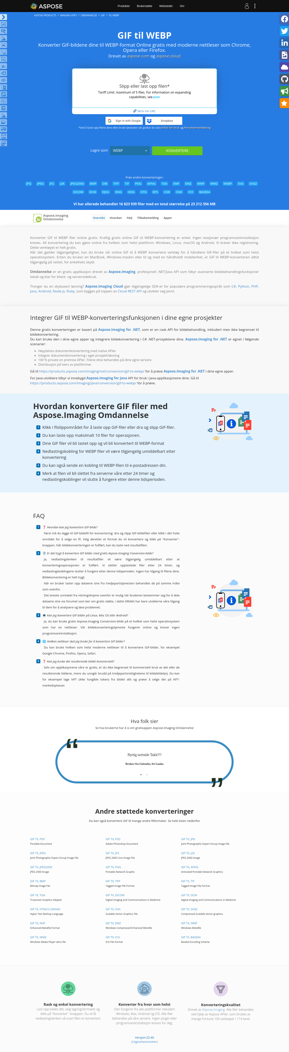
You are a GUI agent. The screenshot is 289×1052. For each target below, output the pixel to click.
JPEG (40, 183)
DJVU (105, 192)
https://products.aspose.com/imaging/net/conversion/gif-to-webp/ (91, 371)
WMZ (214, 183)
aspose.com (138, 56)
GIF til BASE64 (190, 937)
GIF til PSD (113, 839)
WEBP (130, 150)
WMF (200, 183)
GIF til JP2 (112, 853)
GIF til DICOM (115, 895)
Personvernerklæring (197, 127)
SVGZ (253, 183)
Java (33, 291)
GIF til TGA (37, 895)
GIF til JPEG (38, 853)
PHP (254, 286)
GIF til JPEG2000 (41, 867)
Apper (168, 218)
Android (44, 291)
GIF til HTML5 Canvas (45, 909)
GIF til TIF (187, 881)
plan (156, 97)
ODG (131, 192)
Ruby (71, 291)
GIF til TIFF (113, 881)
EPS (155, 192)
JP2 (52, 183)
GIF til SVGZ (189, 909)
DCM (92, 192)
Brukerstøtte (144, 6)
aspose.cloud (168, 56)
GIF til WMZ (38, 937)
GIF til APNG (189, 867)
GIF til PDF (37, 839)
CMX (179, 192)
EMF (176, 183)
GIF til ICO (113, 937)
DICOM (78, 192)
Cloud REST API (129, 291)
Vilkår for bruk (171, 127)
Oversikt (99, 218)
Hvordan (116, 218)
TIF (127, 183)
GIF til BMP (38, 881)
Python (243, 286)
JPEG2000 (77, 183)
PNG (138, 183)
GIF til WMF (189, 923)
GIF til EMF (37, 923)
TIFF (116, 183)
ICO (190, 192)
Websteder (166, 6)
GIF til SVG (113, 909)
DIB (104, 183)
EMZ (188, 183)
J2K (62, 183)
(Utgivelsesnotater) (144, 1042)
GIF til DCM (189, 895)
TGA (164, 183)
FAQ (129, 218)
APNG (151, 183)
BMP (93, 183)
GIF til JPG (188, 839)
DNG (118, 192)
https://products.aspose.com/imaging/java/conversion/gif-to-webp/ (83, 383)
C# (233, 286)
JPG (28, 183)
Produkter (124, 6)
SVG (240, 183)
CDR (167, 192)
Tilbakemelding (148, 218)
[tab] (140, 773)
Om (182, 6)
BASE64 (204, 192)
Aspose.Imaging (213, 1009)
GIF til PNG (113, 867)
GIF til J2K (188, 853)
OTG (143, 192)
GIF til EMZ (113, 923)
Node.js (59, 291)
